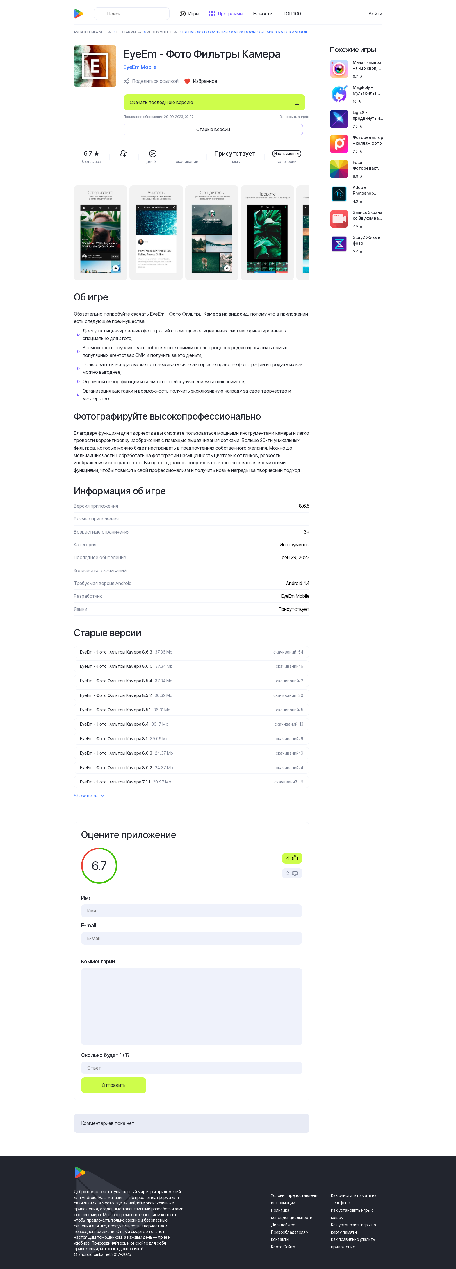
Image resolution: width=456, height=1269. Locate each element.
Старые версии (274, 102)
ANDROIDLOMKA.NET (92, 32)
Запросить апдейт (294, 116)
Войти (375, 14)
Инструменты (171, 32)
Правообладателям (290, 1223)
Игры (196, 14)
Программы (232, 14)
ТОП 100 (294, 14)
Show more (89, 787)
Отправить (114, 1077)
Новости (265, 14)
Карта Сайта (283, 1238)
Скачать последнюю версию (161, 102)
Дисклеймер (283, 1216)
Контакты (280, 1230)
